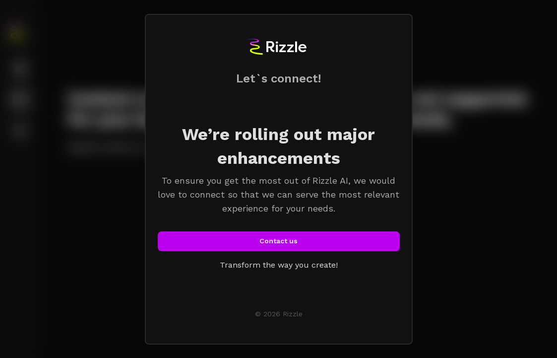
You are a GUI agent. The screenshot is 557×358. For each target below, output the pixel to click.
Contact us (278, 241)
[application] (554, 355)
